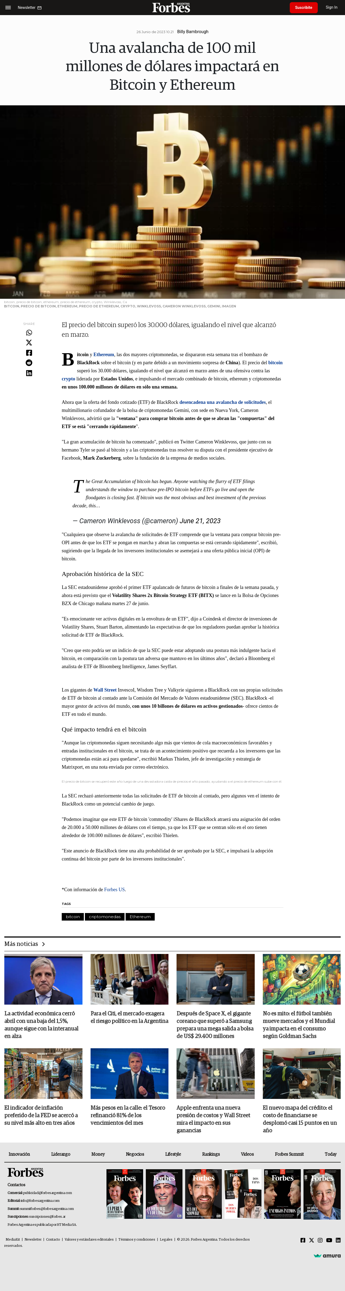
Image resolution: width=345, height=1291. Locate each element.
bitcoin (73, 916)
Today (330, 1154)
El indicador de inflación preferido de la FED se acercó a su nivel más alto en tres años (41, 1115)
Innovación (19, 1154)
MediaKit (13, 1239)
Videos (247, 1154)
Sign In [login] (332, 7)
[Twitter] (311, 1241)
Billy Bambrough (193, 31)
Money (98, 1154)
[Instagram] (320, 1241)
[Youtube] (329, 1241)
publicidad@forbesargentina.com (47, 1193)
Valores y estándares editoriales (89, 1239)
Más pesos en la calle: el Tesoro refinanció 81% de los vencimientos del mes (128, 1115)
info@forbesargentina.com (40, 1201)
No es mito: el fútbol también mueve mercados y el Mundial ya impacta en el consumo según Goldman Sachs (299, 1025)
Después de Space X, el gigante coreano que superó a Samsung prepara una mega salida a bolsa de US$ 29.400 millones (215, 1025)
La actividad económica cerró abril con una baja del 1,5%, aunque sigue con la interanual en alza (41, 1025)
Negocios (135, 1154)
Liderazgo (60, 1154)
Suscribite (303, 7)
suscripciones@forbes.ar (47, 1217)
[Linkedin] (338, 1241)
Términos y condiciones (136, 1239)
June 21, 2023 (200, 521)
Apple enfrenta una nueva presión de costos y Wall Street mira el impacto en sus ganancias (213, 1119)
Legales (166, 1239)
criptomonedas (104, 916)
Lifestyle (173, 1154)
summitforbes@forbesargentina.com (47, 1209)
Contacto (53, 1239)
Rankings (211, 1154)
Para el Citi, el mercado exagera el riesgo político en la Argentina (129, 1017)
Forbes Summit (289, 1154)
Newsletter (33, 1239)
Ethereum (140, 916)
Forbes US (114, 889)
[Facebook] (303, 1241)
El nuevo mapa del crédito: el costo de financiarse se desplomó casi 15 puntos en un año (300, 1119)
